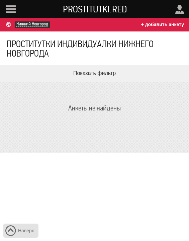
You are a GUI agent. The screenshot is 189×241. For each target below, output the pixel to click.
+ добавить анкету (162, 24)
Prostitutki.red (95, 9)
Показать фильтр (94, 73)
